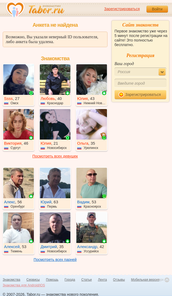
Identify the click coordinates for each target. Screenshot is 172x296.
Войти (157, 9)
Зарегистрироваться (122, 9)
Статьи (86, 280)
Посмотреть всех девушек (55, 156)
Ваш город (124, 63)
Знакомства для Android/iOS (24, 285)
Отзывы (119, 280)
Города (69, 280)
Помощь (52, 280)
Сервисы (33, 280)
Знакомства (11, 280)
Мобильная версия (145, 280)
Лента (102, 280)
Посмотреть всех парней (55, 259)
